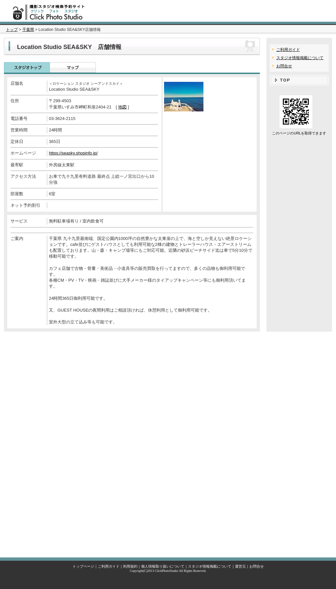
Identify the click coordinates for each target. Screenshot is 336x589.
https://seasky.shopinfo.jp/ (73, 153)
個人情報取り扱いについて (162, 566)
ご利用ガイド (288, 49)
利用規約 (130, 566)
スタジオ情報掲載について (300, 58)
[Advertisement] (168, 443)
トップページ (83, 566)
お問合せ (284, 66)
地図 (122, 107)
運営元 (240, 566)
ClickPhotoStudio (166, 571)
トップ (12, 29)
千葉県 (28, 29)
